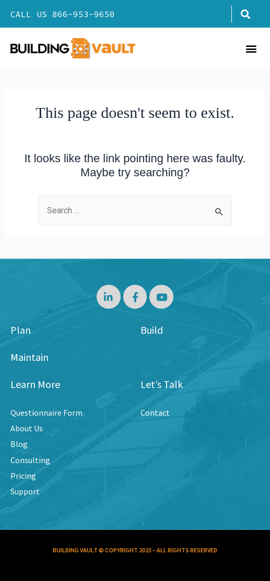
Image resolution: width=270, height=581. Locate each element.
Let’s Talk (161, 384)
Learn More (35, 384)
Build (151, 329)
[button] (245, 13)
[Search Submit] (219, 211)
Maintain (29, 357)
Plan (20, 329)
